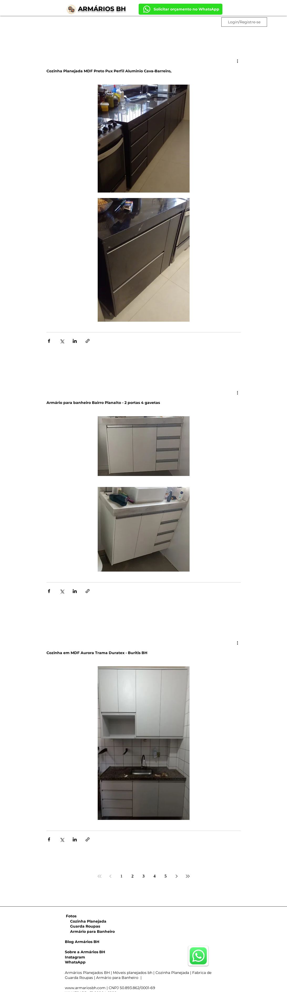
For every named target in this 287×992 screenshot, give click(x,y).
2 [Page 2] (133, 876)
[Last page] (187, 876)
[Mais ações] (237, 61)
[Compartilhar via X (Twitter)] (61, 340)
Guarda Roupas (82, 926)
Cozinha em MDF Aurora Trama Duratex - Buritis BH (96, 652)
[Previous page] (110, 876)
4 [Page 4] (155, 876)
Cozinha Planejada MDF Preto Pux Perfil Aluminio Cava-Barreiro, (108, 71)
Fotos (71, 916)
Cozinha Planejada (85, 921)
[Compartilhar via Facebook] (48, 340)
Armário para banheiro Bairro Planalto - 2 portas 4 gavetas (103, 402)
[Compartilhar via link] (87, 340)
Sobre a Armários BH (85, 952)
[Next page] (176, 876)
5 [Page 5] (166, 876)
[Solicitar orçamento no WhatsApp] (180, 9)
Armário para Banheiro (90, 931)
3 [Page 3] (144, 876)
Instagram (75, 957)
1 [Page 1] (122, 876)
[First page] (99, 876)
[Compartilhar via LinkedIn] (74, 340)
